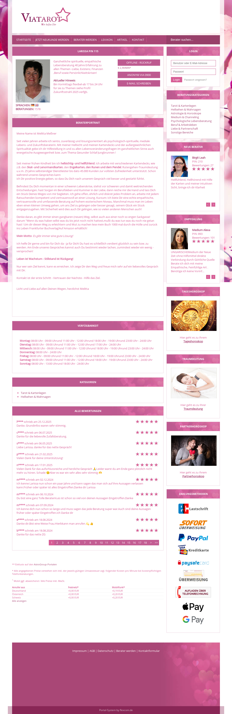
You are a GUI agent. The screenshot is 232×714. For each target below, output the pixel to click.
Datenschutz (105, 651)
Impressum (79, 651)
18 (145, 543)
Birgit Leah (198, 158)
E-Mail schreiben (139, 83)
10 (101, 543)
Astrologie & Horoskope (186, 113)
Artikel (122, 40)
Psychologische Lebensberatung (191, 121)
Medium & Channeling (185, 117)
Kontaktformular (149, 651)
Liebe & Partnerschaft (184, 128)
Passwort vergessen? (195, 79)
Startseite (23, 40)
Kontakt (138, 40)
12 (112, 543)
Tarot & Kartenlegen (183, 106)
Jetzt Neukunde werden (52, 40)
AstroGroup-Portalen (45, 564)
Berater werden (85, 40)
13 (117, 543)
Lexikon (107, 40)
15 (128, 543)
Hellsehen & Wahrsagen (186, 109)
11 (106, 543)
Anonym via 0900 (139, 75)
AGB (92, 651)
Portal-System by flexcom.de (116, 710)
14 (123, 543)
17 (139, 543)
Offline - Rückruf (139, 62)
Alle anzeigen (19, 600)
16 (134, 543)
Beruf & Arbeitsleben (184, 125)
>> (156, 543)
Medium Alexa (201, 230)
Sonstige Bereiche (182, 132)
